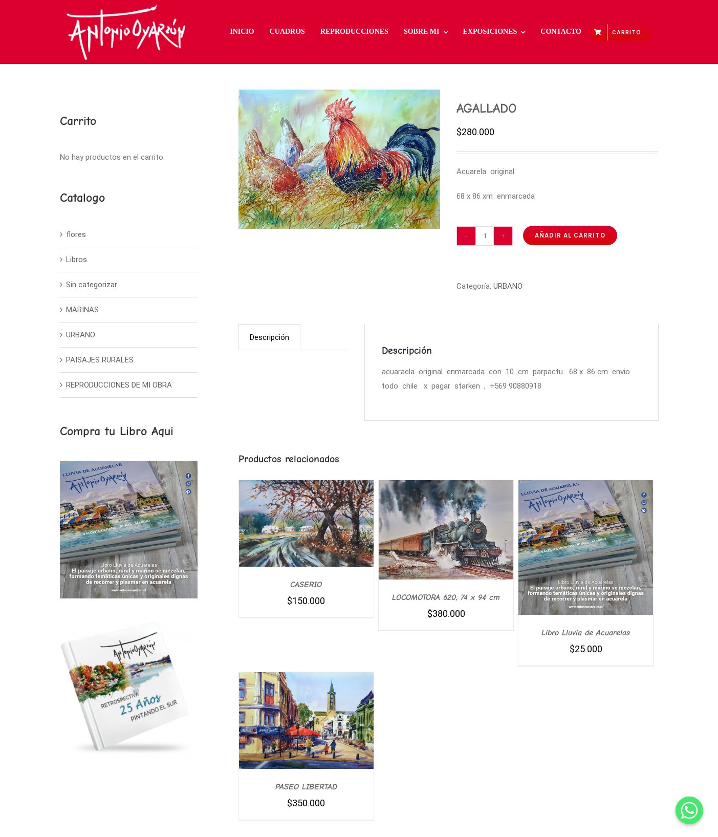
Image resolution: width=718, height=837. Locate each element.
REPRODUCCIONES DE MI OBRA (119, 385)
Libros (76, 259)
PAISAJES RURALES (100, 359)
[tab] (269, 337)
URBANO (508, 286)
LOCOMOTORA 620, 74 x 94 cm (446, 597)
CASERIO (306, 584)
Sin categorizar (91, 284)
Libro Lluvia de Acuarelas (585, 632)
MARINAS (82, 309)
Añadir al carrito (570, 235)
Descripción (269, 337)
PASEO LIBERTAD (306, 786)
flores (76, 234)
